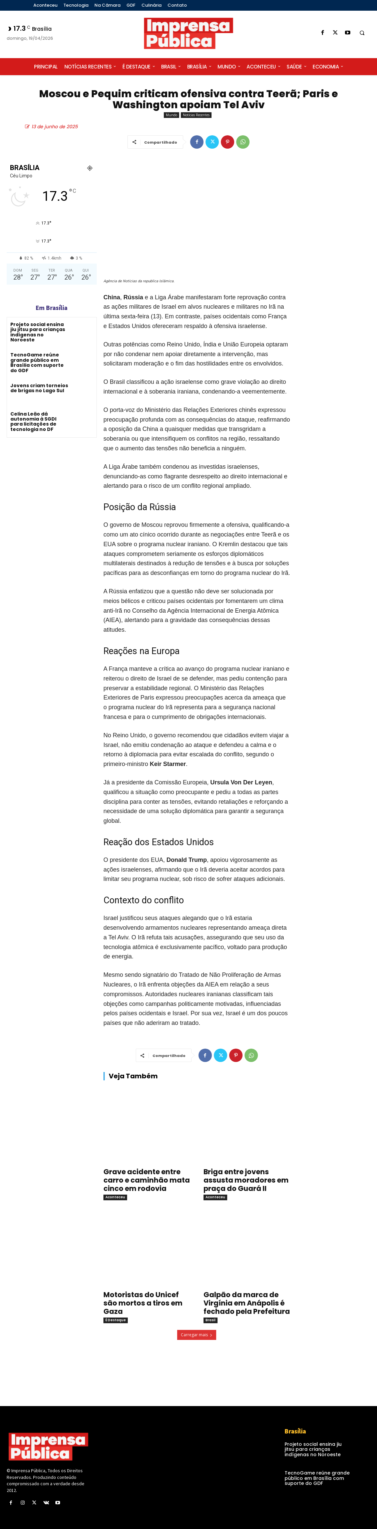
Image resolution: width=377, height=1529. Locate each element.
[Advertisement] (337, 278)
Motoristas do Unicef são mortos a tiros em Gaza (142, 1303)
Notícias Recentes (196, 115)
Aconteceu (115, 1197)
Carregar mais (197, 1335)
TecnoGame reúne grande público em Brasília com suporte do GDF (37, 362)
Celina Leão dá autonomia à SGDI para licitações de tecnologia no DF (33, 422)
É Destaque (115, 1320)
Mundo (171, 115)
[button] (362, 33)
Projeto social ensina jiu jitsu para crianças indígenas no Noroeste (37, 332)
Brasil (211, 1320)
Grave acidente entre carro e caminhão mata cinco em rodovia (146, 1180)
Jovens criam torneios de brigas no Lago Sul (39, 388)
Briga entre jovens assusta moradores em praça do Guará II (246, 1180)
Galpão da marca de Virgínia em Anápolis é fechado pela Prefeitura (247, 1303)
